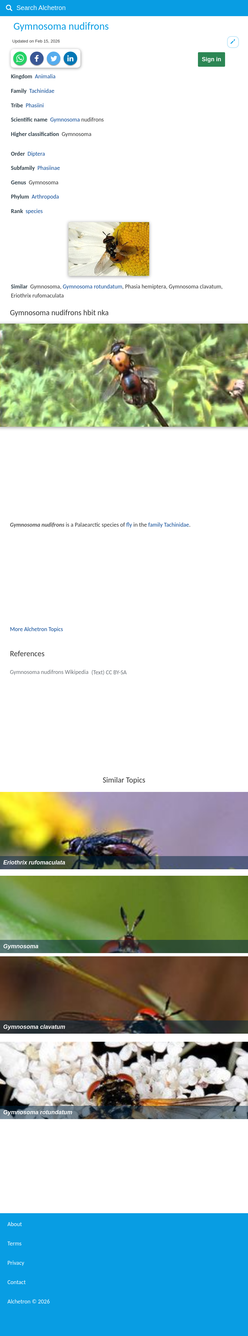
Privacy (15, 1262)
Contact (16, 1282)
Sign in (211, 59)
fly (129, 524)
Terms (14, 1243)
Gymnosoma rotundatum (92, 286)
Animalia (45, 76)
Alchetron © (28, 1301)
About (14, 1224)
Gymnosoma (65, 119)
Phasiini (35, 105)
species (34, 211)
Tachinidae (42, 90)
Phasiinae (48, 167)
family (155, 524)
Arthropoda (45, 196)
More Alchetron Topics (36, 629)
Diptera (36, 153)
